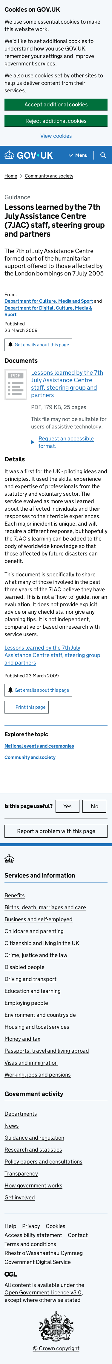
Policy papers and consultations (43, 1161)
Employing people (26, 1002)
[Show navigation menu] (78, 155)
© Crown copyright (56, 1348)
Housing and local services (36, 1026)
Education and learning (32, 991)
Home (10, 176)
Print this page (30, 707)
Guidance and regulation (34, 1137)
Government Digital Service (37, 1262)
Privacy (31, 1226)
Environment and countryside (40, 1014)
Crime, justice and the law (35, 955)
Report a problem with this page (56, 831)
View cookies (56, 136)
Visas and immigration (31, 1062)
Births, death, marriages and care (45, 907)
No (99, 806)
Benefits (14, 895)
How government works (33, 1185)
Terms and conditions (30, 1244)
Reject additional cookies (56, 120)
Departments (20, 1113)
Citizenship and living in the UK (41, 943)
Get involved (19, 1197)
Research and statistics (33, 1149)
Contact (78, 1235)
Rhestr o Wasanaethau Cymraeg (43, 1253)
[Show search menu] (103, 155)
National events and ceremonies (39, 746)
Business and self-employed (38, 919)
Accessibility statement (33, 1235)
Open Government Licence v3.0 (43, 1292)
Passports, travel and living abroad (46, 1050)
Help (10, 1226)
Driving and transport (30, 979)
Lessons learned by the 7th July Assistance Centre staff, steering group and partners (67, 384)
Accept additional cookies (56, 104)
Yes (71, 806)
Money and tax (22, 1038)
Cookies (55, 1226)
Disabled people (24, 967)
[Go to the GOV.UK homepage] (28, 155)
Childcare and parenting (34, 931)
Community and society (49, 176)
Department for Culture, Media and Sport (48, 301)
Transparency (21, 1173)
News (11, 1125)
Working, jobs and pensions (37, 1074)
